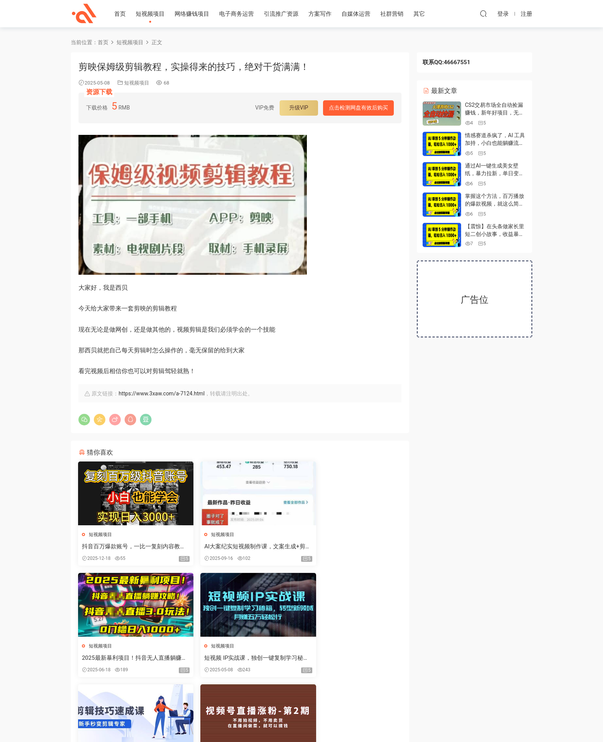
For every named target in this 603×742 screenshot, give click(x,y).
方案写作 (319, 13)
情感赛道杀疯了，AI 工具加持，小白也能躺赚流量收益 (495, 142)
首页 (120, 13)
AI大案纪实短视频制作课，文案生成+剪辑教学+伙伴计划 (239, 546)
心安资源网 (84, 13)
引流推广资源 (281, 13)
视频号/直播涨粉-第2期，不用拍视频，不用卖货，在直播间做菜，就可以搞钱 (349, 658)
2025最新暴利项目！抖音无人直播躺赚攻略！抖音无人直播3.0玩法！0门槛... (349, 546)
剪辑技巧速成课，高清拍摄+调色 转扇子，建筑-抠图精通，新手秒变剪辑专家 (240, 658)
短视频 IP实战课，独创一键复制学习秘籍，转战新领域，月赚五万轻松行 (128, 658)
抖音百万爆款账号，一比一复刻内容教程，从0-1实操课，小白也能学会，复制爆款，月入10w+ (129, 546)
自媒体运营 (355, 13)
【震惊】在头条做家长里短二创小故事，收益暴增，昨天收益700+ (494, 233)
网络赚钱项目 (192, 13)
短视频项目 (150, 13)
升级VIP (298, 108)
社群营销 (391, 13)
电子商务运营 (236, 13)
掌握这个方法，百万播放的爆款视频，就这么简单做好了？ (494, 203)
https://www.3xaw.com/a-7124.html (161, 393)
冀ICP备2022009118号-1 (301, 723)
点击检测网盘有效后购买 (358, 108)
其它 (419, 13)
